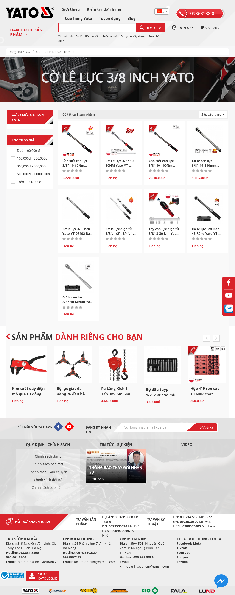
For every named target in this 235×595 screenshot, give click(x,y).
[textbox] (162, 12)
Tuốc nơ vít (110, 36)
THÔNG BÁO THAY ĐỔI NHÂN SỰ (115, 470)
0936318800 (202, 13)
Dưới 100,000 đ (28, 150)
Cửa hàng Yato (78, 18)
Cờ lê (79, 36)
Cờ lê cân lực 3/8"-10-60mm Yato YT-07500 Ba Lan (77, 302)
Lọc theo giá (32, 140)
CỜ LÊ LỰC (33, 52)
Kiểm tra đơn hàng (104, 9)
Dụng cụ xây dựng (133, 36)
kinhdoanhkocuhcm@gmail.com (144, 566)
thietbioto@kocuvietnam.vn (38, 562)
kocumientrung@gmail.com (94, 562)
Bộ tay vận (92, 36)
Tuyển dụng (109, 18)
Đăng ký (206, 427)
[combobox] (161, 11)
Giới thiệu (71, 9)
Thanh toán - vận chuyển (48, 472)
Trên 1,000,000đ (29, 182)
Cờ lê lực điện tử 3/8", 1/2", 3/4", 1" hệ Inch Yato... (120, 233)
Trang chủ (15, 52)
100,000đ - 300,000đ (32, 158)
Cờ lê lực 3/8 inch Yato (59, 52)
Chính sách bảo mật (48, 464)
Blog (131, 18)
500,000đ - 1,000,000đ (33, 174)
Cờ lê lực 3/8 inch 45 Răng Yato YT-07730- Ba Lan (205, 233)
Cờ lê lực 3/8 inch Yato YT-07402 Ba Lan (76, 233)
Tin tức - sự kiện (116, 444)
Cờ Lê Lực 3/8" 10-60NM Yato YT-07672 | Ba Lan (120, 165)
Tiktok (182, 548)
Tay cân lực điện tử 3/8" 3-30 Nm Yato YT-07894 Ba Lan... (164, 233)
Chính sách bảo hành (48, 487)
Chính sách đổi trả (48, 480)
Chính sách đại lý (48, 456)
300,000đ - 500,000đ (32, 166)
